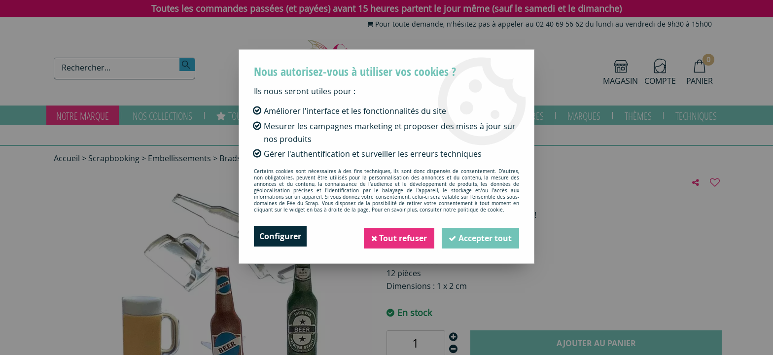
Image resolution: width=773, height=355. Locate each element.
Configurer (280, 236)
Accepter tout (479, 236)
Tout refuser (397, 236)
